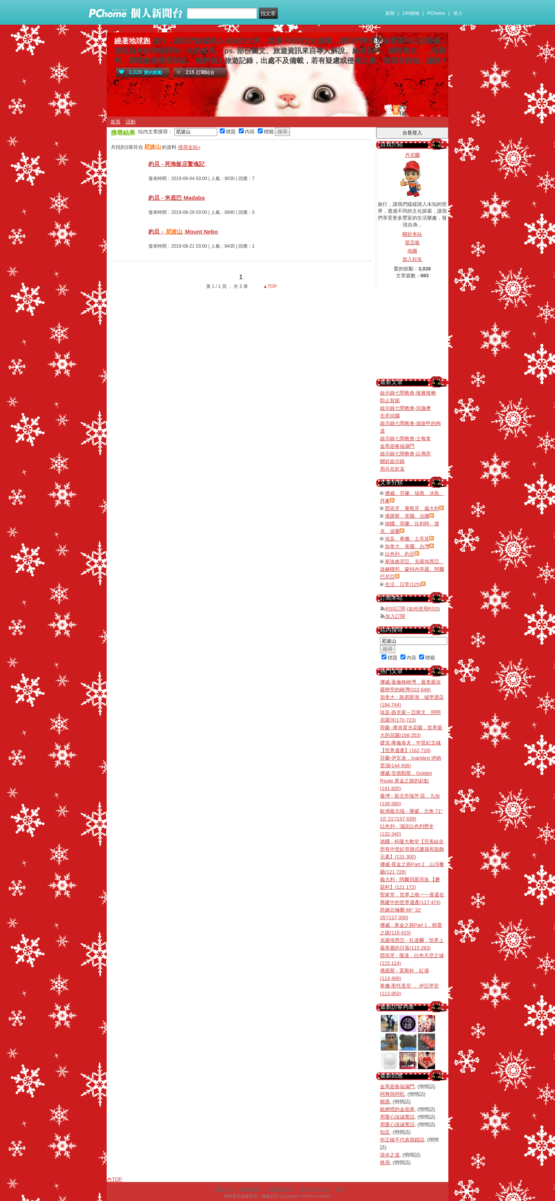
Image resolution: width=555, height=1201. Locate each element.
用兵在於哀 (392, 469)
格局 (385, 1162)
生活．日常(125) (403, 584)
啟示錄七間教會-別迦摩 (405, 408)
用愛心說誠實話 (397, 1117)
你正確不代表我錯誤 (402, 1140)
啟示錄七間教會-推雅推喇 (408, 393)
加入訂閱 (395, 616)
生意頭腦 (390, 416)
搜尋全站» (189, 147)
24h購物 (410, 13)
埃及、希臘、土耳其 (407, 539)
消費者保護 (249, 1189)
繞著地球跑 (132, 41)
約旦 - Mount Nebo (183, 231)
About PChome (314, 1189)
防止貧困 (390, 400)
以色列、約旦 (400, 554)
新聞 (389, 13)
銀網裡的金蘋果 (397, 1109)
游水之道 (390, 1155)
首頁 (115, 122)
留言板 (412, 242)
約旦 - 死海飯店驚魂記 (176, 164)
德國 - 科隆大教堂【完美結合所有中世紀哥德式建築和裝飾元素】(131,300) (412, 849)
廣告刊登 (224, 1189)
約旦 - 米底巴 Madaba (176, 197)
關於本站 (412, 234)
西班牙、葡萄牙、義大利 (412, 508)
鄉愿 (385, 1102)
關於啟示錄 (392, 461)
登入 (457, 13)
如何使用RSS (423, 609)
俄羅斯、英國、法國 (407, 516)
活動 (131, 122)
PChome (436, 13)
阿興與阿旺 (392, 1094)
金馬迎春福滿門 (397, 446)
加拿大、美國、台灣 (407, 546)
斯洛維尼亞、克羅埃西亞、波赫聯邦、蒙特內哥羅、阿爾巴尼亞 (412, 569)
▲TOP (269, 286)
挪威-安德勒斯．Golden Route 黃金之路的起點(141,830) (406, 780)
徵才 (339, 1189)
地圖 (412, 251)
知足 (385, 1132)
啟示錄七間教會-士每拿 (405, 438)
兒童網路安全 (280, 1189)
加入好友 (412, 259)
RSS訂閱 (395, 609)
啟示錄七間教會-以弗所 (405, 454)
